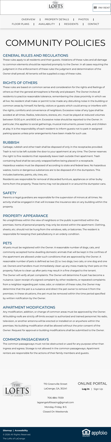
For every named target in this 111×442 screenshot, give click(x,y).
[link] (86, 430)
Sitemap (7, 430)
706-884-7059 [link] (55, 397)
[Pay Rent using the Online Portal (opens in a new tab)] (102, 8)
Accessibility (21, 430)
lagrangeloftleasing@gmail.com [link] (55, 402)
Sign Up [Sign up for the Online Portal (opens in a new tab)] (98, 389)
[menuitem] (28, 19)
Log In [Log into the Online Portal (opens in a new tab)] (85, 389)
